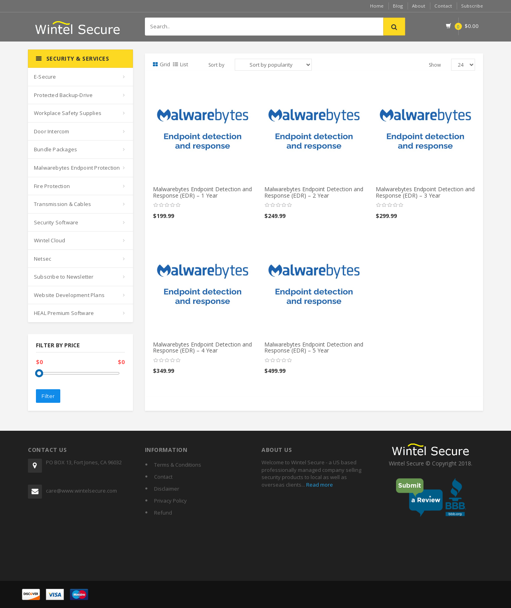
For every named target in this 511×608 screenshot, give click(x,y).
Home (375, 5)
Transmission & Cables (62, 204)
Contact (443, 5)
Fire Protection (52, 186)
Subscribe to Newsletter (64, 276)
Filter (48, 396)
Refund (163, 512)
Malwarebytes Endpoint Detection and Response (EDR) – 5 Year (313, 347)
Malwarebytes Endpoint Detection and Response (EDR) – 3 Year (425, 192)
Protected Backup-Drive (63, 95)
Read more (319, 484)
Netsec (42, 258)
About (418, 5)
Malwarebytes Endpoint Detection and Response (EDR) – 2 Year (313, 192)
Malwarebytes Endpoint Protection (77, 167)
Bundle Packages (55, 149)
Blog (396, 5)
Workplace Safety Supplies (67, 113)
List (180, 64)
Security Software (56, 222)
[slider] (167, 205)
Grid (161, 64)
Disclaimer (166, 488)
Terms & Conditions (177, 464)
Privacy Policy (170, 500)
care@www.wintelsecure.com (81, 490)
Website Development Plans (69, 295)
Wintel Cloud (49, 240)
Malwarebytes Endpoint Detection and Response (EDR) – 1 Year (202, 192)
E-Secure (45, 76)
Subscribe (472, 5)
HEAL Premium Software (64, 313)
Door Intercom (51, 131)
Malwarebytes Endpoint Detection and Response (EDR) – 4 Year (202, 347)
